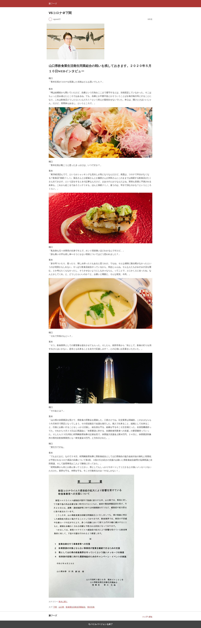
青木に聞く (63, 602)
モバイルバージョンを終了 (100, 624)
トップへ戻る (147, 617)
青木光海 (90, 607)
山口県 (61, 607)
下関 (55, 607)
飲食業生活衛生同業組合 (76, 607)
